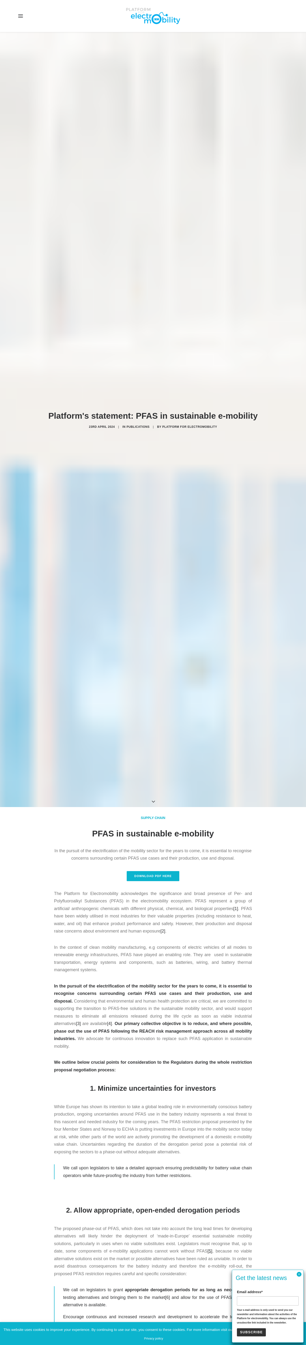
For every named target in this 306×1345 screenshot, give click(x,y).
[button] (21, 16)
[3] (78, 743)
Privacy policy (153, 1338)
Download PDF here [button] (153, 596)
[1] (235, 628)
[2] (162, 651)
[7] (232, 1063)
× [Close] (299, 1274)
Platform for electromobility (189, 286)
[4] (109, 743)
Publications (137, 286)
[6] (167, 1017)
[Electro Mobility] (153, 16)
